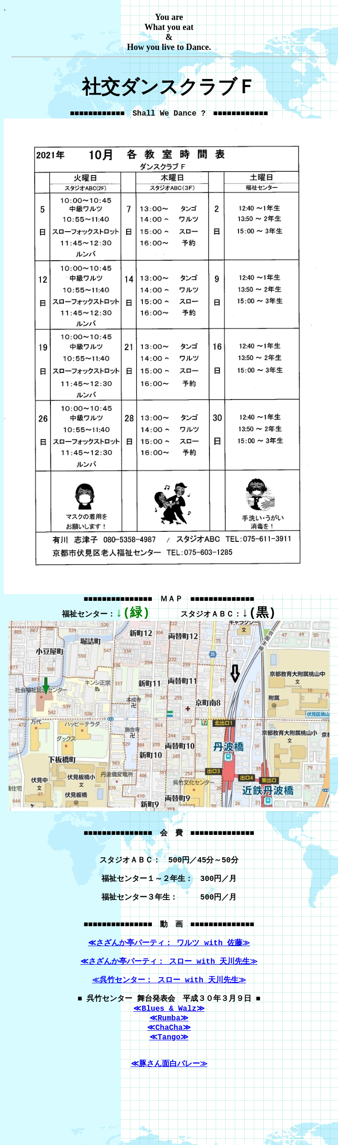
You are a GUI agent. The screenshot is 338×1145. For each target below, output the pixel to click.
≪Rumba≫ (169, 1058)
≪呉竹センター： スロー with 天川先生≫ (169, 1015)
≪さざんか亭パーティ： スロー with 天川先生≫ (169, 994)
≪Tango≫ (169, 1079)
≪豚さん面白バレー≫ (169, 1111)
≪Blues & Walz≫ (168, 1048)
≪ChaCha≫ (169, 1069)
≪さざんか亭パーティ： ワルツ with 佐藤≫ (169, 973)
